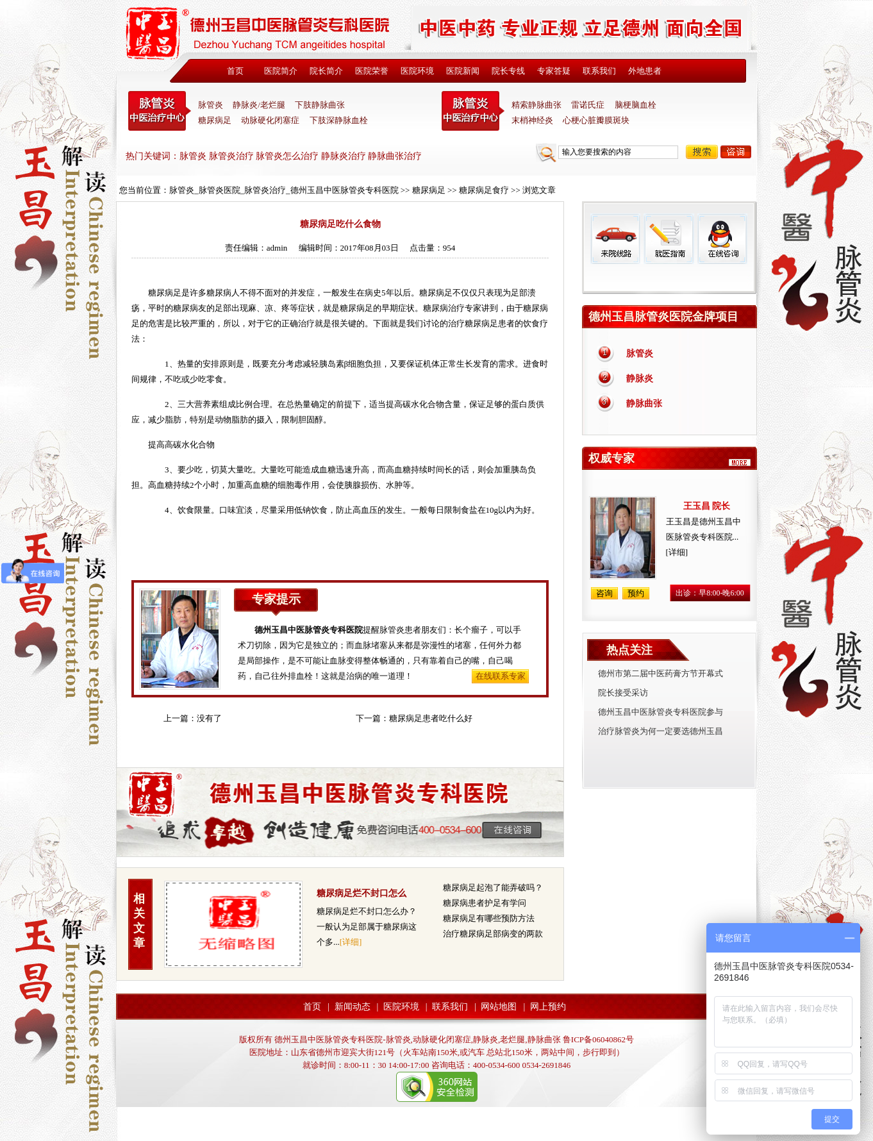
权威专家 (611, 458)
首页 (235, 71)
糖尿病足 (214, 120)
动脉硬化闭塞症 (270, 120)
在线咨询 (722, 238)
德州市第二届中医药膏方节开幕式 (660, 673)
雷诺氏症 (587, 105)
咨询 (735, 152)
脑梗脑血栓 (635, 105)
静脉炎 (639, 378)
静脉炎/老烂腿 (259, 105)
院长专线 (508, 71)
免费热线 (669, 279)
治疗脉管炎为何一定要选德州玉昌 (660, 731)
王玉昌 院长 (707, 506)
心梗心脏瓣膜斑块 (596, 120)
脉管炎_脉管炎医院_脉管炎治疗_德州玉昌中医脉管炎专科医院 (284, 190)
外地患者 (644, 71)
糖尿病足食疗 (484, 190)
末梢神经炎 (532, 120)
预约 (636, 593)
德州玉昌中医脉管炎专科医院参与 (660, 712)
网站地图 (499, 1007)
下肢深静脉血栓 (339, 120)
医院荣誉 (371, 71)
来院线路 (615, 238)
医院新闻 (462, 71)
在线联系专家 (501, 676)
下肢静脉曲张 (320, 105)
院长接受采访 (623, 692)
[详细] (351, 942)
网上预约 (548, 1007)
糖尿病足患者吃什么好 (430, 718)
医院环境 (417, 71)
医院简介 (280, 71)
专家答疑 (553, 71)
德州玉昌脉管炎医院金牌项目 (663, 316)
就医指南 (669, 238)
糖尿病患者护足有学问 (484, 903)
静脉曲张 (644, 403)
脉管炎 (210, 105)
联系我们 (599, 71)
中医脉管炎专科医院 (159, 111)
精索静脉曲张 (536, 105)
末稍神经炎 (473, 111)
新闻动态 (352, 1007)
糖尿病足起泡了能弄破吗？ (493, 887)
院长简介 (326, 71)
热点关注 (629, 650)
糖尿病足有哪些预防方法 (489, 918)
